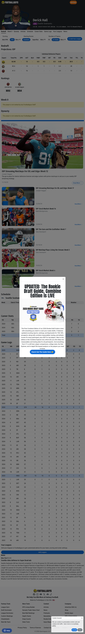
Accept (74, 630)
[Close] (82, 618)
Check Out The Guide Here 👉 (42, 352)
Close (79, 630)
